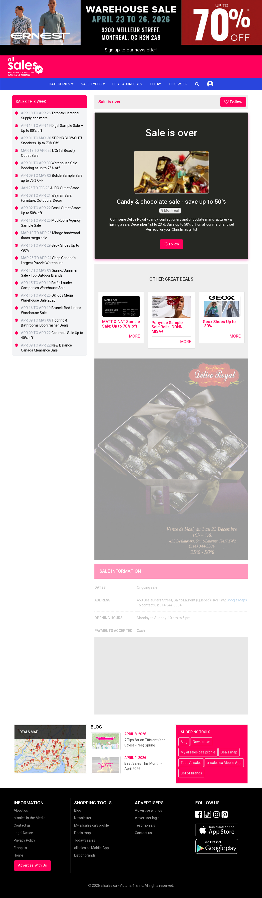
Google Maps (237, 600)
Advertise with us (148, 810)
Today (155, 84)
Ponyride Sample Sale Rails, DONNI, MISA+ (168, 327)
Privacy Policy (24, 840)
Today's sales (191, 763)
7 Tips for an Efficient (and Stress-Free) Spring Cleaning (145, 745)
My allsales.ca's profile (198, 752)
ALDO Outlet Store (64, 188)
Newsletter (201, 742)
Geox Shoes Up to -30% (219, 324)
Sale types (93, 84)
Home (18, 855)
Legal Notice (23, 833)
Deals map (229, 752)
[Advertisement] (171, 676)
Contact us (22, 825)
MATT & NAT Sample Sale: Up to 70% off (121, 324)
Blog (184, 742)
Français (20, 848)
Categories (61, 84)
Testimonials (145, 825)
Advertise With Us (32, 865)
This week (178, 84)
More (134, 336)
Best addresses (127, 84)
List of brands (191, 773)
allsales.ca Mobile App (224, 763)
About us (21, 810)
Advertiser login (147, 818)
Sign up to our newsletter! (131, 50)
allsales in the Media (29, 818)
